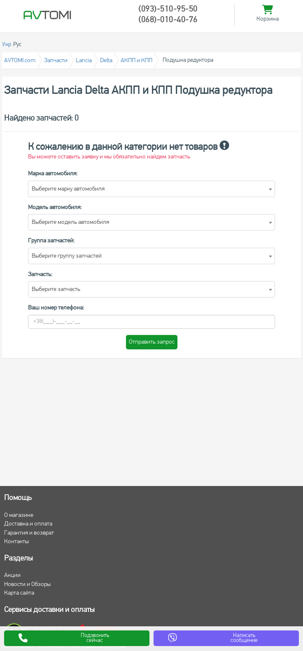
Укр (6, 45)
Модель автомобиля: (55, 208)
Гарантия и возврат (29, 533)
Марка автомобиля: (52, 174)
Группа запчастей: (51, 241)
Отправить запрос (152, 342)
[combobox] (151, 189)
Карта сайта (19, 593)
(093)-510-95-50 (168, 9)
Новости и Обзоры (27, 584)
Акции (12, 575)
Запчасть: (40, 275)
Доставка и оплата (28, 524)
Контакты (16, 542)
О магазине (18, 515)
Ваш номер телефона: (56, 308)
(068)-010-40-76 (168, 20)
